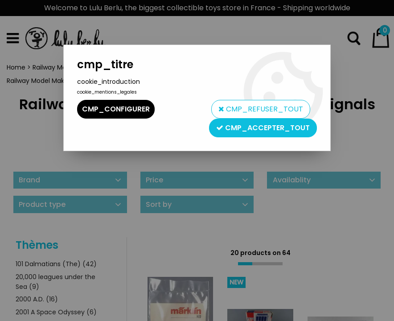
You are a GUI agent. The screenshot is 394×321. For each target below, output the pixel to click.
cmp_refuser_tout (260, 109)
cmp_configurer (116, 109)
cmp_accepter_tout (263, 128)
